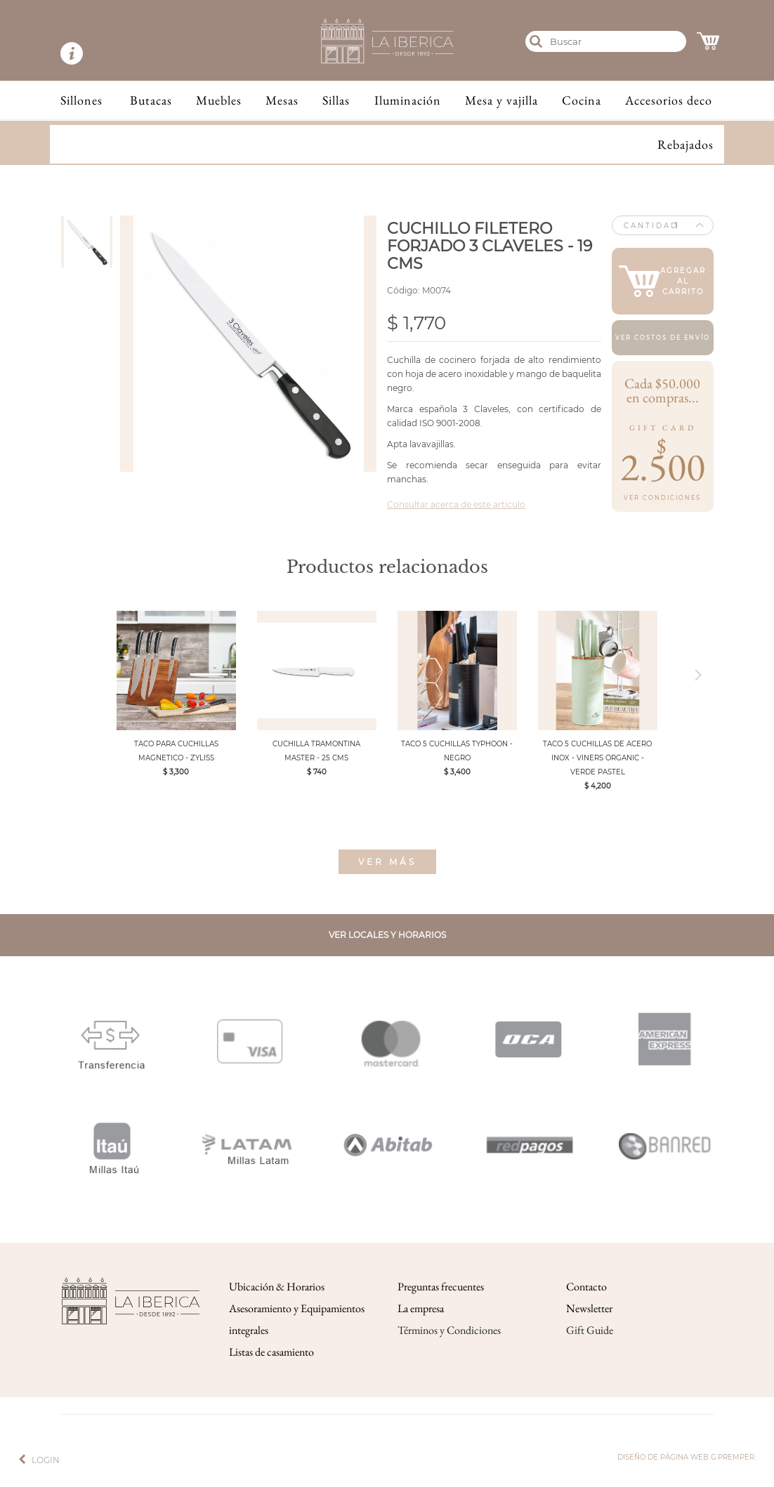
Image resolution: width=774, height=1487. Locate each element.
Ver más (387, 862)
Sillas (336, 100)
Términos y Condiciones (449, 1330)
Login (46, 1460)
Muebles (219, 100)
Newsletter (589, 1308)
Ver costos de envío (662, 337)
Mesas (282, 100)
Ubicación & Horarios (276, 1286)
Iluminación (407, 100)
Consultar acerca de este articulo (456, 504)
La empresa (421, 1308)
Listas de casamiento (271, 1351)
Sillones (81, 100)
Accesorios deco (668, 100)
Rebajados (685, 144)
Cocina (581, 100)
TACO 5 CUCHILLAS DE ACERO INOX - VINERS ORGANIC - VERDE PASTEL (597, 757)
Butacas (151, 100)
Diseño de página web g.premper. (686, 1457)
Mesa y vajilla (501, 100)
